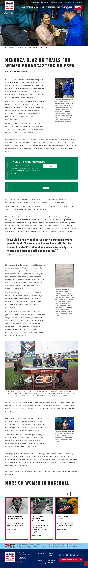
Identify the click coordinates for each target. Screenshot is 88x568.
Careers (41, 553)
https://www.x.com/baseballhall (63, 555)
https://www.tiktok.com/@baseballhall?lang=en (78, 555)
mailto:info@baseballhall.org (60, 555)
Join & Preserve (62, 7)
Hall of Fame (40, 7)
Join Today (50, 166)
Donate (59, 2)
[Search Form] (78, 2)
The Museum (30, 7)
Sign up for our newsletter (71, 559)
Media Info (42, 563)
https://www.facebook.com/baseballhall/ (67, 555)
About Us (54, 2)
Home (7, 47)
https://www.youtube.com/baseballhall (74, 555)
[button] (68, 494)
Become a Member (68, 2)
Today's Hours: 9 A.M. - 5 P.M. (39, 2)
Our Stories (50, 7)
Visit (24, 7)
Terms (50, 558)
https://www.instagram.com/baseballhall (71, 555)
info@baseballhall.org (24, 561)
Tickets (78, 7)
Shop (70, 7)
